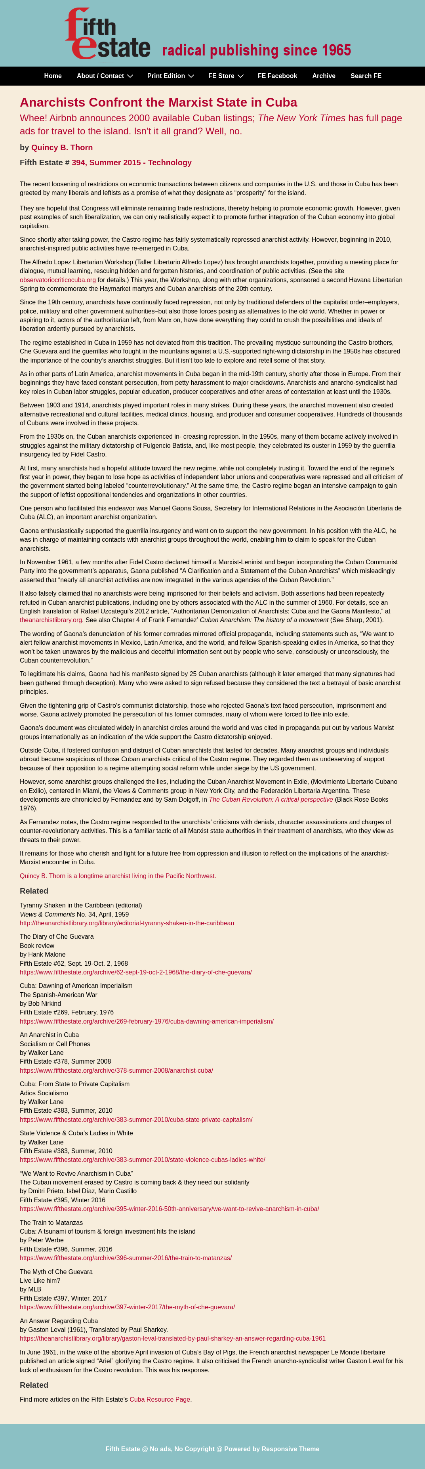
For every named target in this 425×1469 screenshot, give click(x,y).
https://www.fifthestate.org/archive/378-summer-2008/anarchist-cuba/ (116, 1070)
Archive (324, 76)
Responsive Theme (291, 1449)
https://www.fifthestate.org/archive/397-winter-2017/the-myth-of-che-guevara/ (127, 1307)
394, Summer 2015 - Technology (132, 162)
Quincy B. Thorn (62, 147)
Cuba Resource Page (160, 1399)
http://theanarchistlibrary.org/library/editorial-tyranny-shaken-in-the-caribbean (127, 923)
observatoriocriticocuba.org (58, 280)
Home (53, 76)
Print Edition (171, 75)
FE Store (227, 75)
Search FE (366, 76)
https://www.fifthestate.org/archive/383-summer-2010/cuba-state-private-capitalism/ (136, 1119)
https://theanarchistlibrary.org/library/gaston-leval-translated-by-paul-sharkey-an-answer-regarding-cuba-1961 (173, 1338)
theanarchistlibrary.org (51, 620)
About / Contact (106, 75)
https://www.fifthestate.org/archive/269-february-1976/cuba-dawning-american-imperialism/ (147, 1021)
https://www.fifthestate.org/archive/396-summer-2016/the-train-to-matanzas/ (126, 1258)
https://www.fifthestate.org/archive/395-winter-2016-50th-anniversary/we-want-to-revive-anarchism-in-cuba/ (169, 1208)
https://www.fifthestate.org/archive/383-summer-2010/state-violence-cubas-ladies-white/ (142, 1159)
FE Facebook (277, 76)
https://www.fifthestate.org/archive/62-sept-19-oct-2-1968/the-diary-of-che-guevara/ (136, 972)
